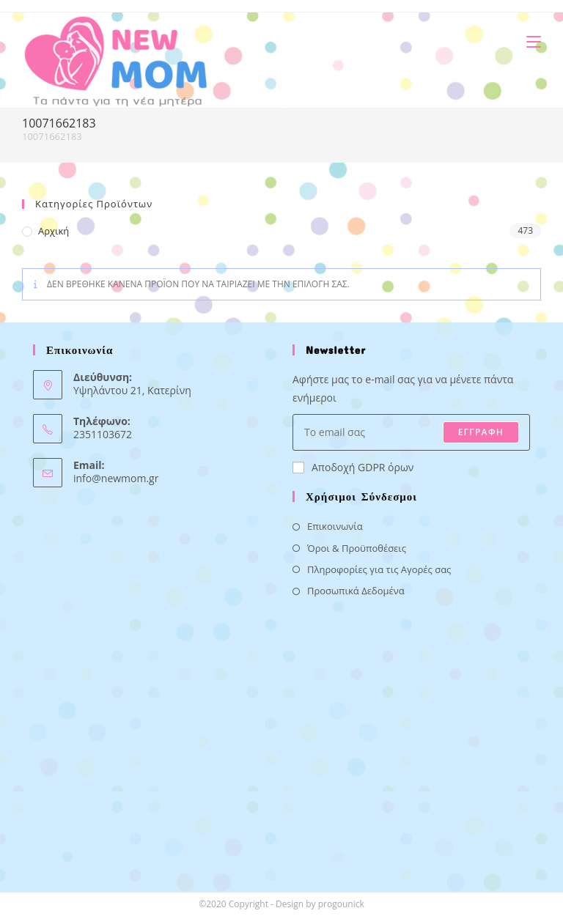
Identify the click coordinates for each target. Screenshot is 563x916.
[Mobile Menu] (528, 41)
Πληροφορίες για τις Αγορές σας (379, 569)
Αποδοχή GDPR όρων (352, 467)
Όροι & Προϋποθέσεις (356, 548)
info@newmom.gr (115, 478)
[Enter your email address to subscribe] (411, 432)
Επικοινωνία (335, 526)
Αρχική (53, 230)
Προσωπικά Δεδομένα (356, 590)
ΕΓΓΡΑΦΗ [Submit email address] (481, 432)
